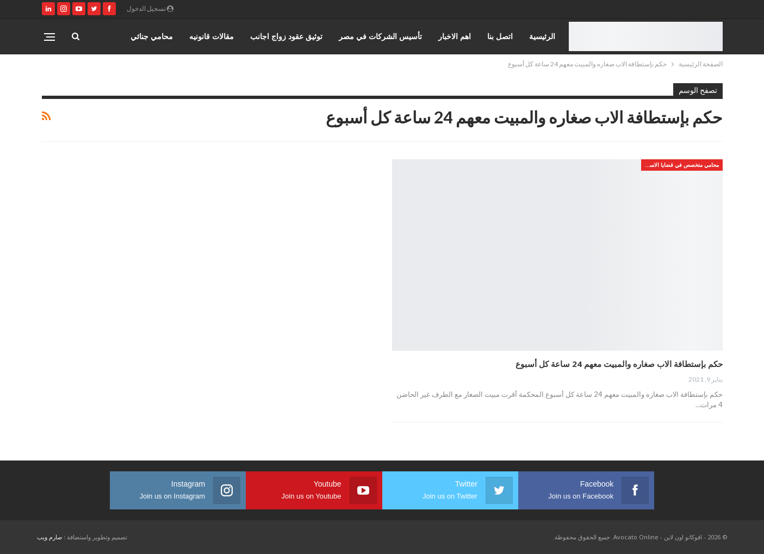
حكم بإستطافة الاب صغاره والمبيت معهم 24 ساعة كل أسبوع (619, 363)
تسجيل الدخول (150, 8)
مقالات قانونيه (211, 36)
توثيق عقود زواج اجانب (286, 36)
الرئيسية (542, 36)
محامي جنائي (152, 36)
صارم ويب (49, 537)
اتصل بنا (500, 36)
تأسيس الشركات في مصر (380, 36)
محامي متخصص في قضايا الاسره (681, 165)
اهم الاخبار (454, 36)
